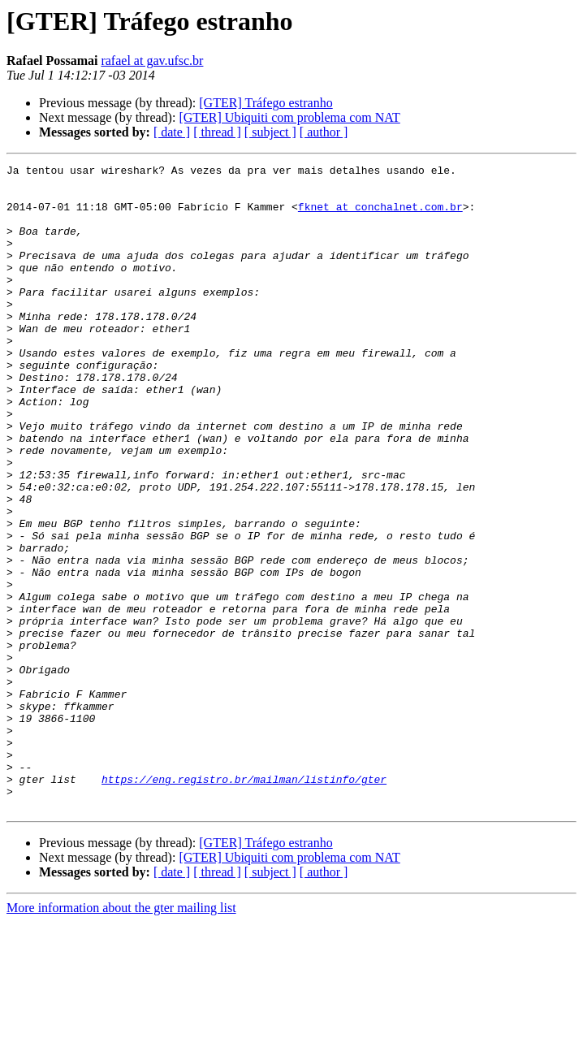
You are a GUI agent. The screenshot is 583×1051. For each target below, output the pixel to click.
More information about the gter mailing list (121, 1037)
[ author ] (324, 132)
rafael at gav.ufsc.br (152, 60)
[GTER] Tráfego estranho (265, 103)
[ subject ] (270, 132)
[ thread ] (217, 132)
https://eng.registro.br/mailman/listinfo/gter (244, 903)
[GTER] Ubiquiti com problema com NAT (289, 117)
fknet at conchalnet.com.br (380, 216)
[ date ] (171, 132)
